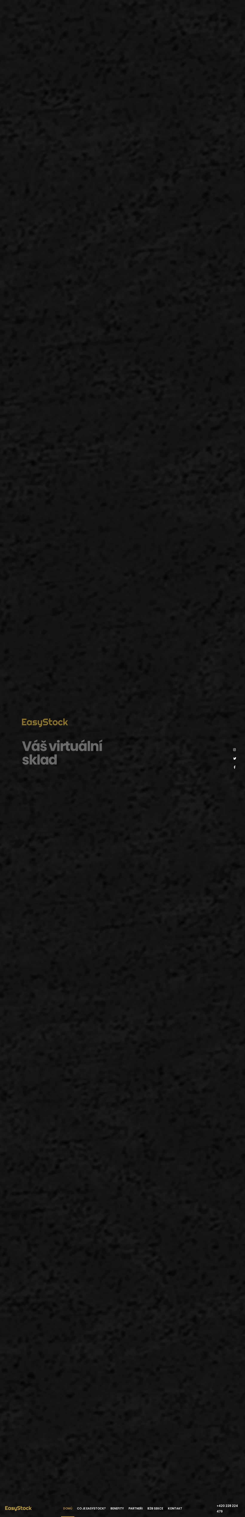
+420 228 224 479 (227, 1509)
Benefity (117, 1508)
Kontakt (175, 1508)
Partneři (136, 1508)
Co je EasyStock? (91, 1508)
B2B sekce (155, 1508)
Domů (67, 1508)
